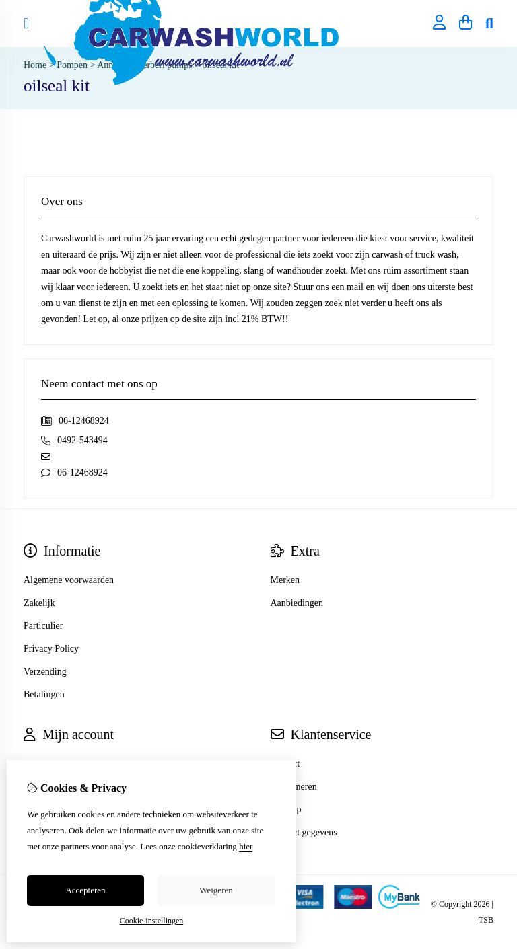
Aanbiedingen (297, 603)
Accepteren (85, 890)
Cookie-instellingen (152, 920)
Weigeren (215, 890)
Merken (285, 580)
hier (245, 846)
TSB (486, 920)
